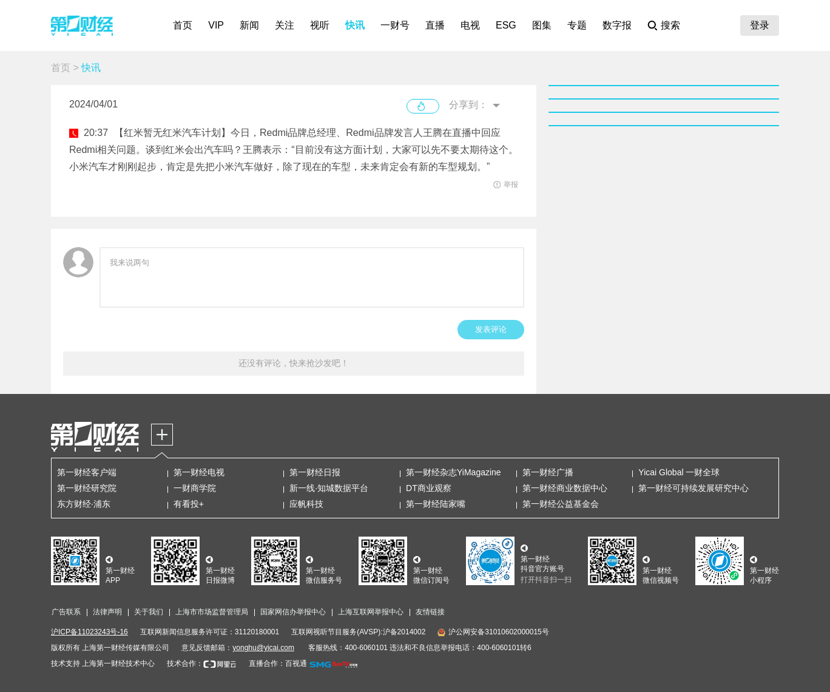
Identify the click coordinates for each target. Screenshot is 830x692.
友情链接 (430, 612)
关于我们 (148, 612)
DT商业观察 (428, 488)
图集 (542, 25)
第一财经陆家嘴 (435, 504)
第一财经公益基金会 (560, 504)
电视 (470, 25)
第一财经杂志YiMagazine (453, 472)
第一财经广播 (547, 472)
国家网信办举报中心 (293, 612)
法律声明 (107, 612)
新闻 (249, 25)
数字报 (617, 25)
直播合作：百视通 (278, 663)
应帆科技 (306, 504)
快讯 (355, 25)
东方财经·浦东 (83, 504)
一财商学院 (195, 488)
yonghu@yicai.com (263, 647)
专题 (577, 25)
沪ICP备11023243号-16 (89, 632)
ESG (506, 25)
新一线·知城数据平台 (328, 488)
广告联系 (66, 612)
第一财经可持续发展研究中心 (693, 488)
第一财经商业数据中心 (564, 488)
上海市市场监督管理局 (211, 612)
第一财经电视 (199, 472)
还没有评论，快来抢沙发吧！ (293, 363)
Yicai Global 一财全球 (679, 472)
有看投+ (189, 504)
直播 (435, 25)
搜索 (670, 25)
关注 (284, 25)
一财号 (395, 25)
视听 (319, 25)
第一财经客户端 (86, 472)
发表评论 (491, 329)
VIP (216, 25)
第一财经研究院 (86, 488)
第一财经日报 (314, 472)
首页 (182, 25)
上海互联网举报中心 (370, 612)
